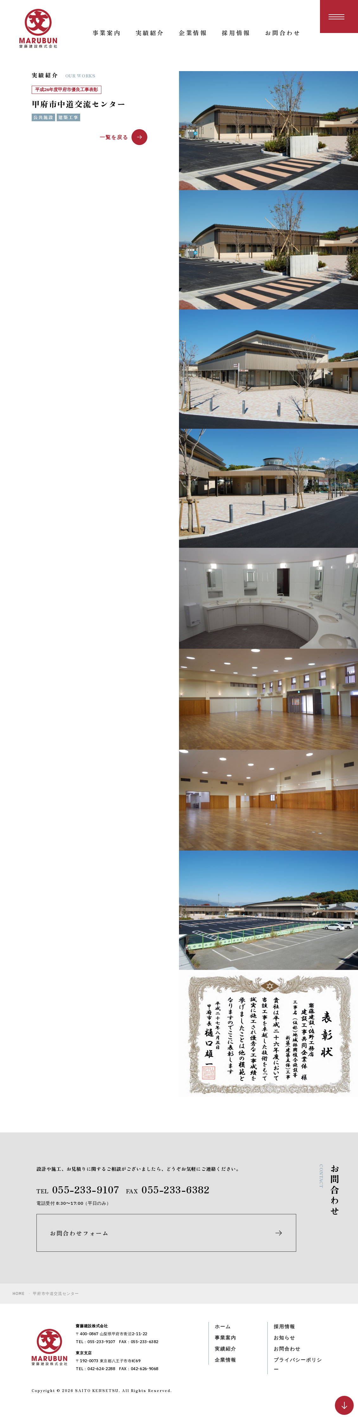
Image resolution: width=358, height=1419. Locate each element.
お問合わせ (288, 1355)
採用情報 (285, 1332)
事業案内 (226, 1343)
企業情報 (226, 1366)
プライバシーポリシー (299, 1371)
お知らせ (285, 1343)
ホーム (223, 1332)
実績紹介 (226, 1355)
